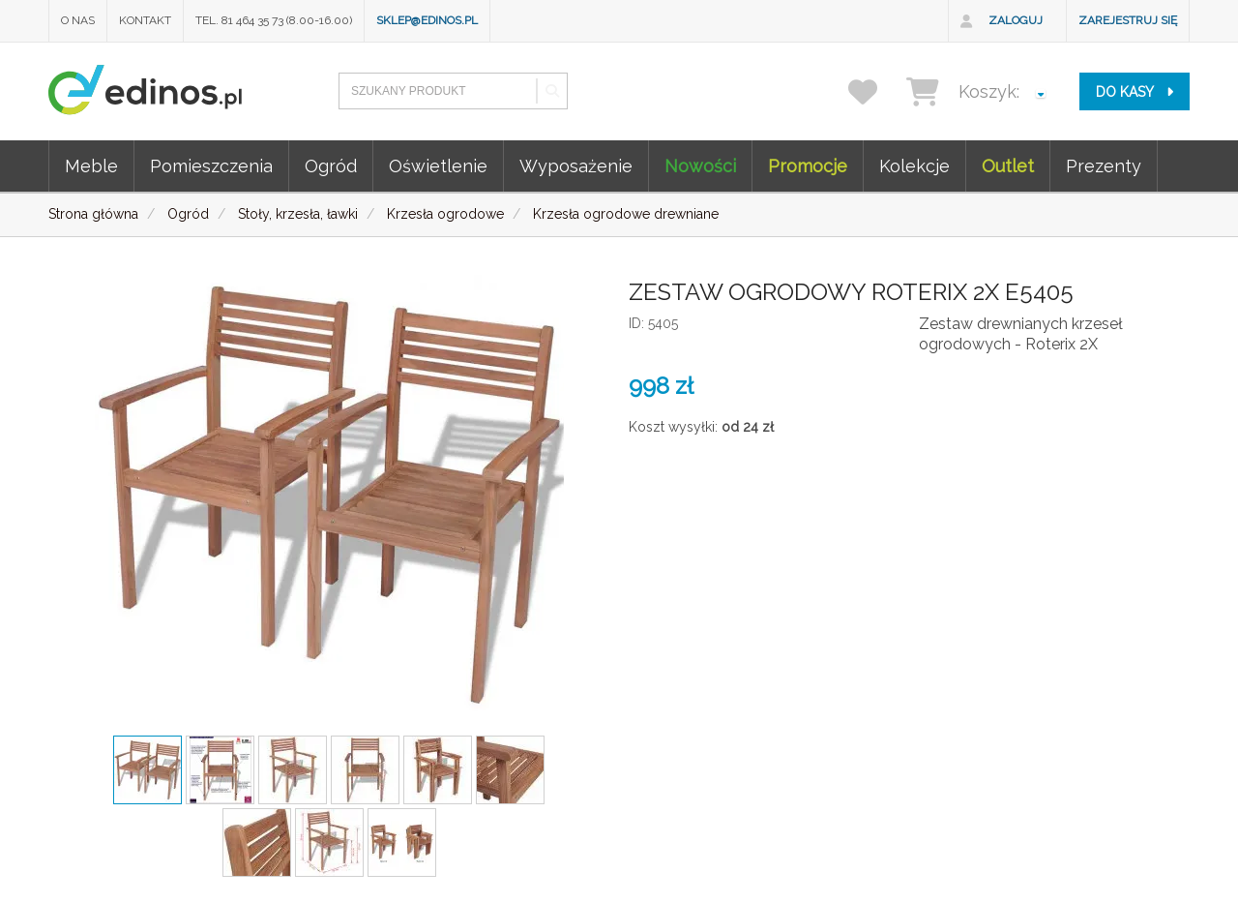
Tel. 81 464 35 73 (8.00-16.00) (273, 20)
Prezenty (1103, 166)
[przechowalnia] (874, 91)
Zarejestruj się (1127, 20)
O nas (78, 20)
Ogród (331, 166)
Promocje (807, 166)
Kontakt (145, 20)
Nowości (700, 166)
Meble (91, 166)
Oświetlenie (438, 166)
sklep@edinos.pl (427, 20)
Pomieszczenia (211, 166)
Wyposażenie (576, 166)
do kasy (1134, 92)
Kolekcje (914, 166)
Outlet (1008, 166)
